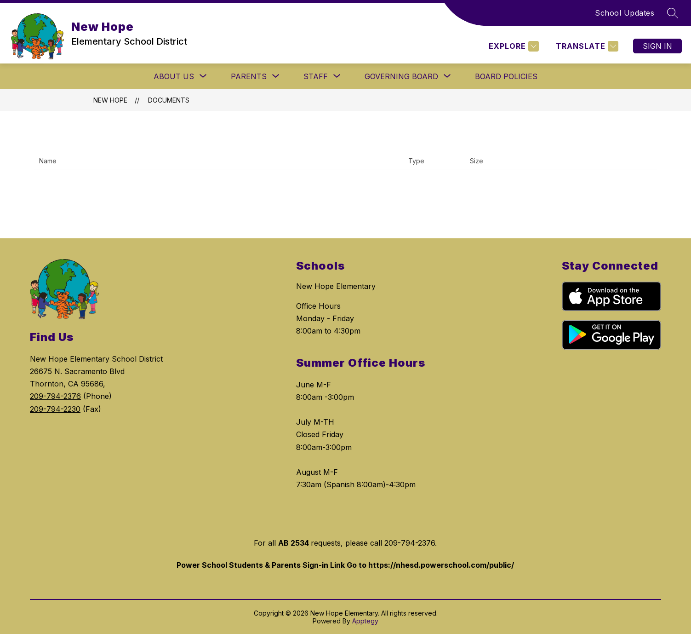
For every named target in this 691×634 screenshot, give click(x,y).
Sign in (657, 46)
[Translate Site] (586, 46)
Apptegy (365, 621)
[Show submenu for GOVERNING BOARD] (401, 76)
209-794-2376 (55, 396)
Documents (168, 100)
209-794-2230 (55, 409)
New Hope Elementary (336, 286)
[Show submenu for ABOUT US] (174, 76)
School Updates (624, 12)
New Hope (110, 100)
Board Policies (506, 76)
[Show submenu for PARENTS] (249, 76)
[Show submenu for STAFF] (315, 76)
